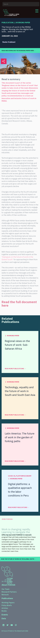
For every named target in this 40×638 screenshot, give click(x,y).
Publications (7, 598)
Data (4, 618)
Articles (5, 608)
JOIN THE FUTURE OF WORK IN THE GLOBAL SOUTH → (18, 559)
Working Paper (23, 22)
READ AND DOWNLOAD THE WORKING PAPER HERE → (18, 50)
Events (5, 614)
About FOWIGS (8, 585)
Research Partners (9, 592)
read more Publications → (15, 369)
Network (5, 595)
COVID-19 (11, 476)
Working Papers (8, 603)
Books (4, 611)
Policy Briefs (7, 605)
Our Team (5, 589)
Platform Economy (23, 476)
